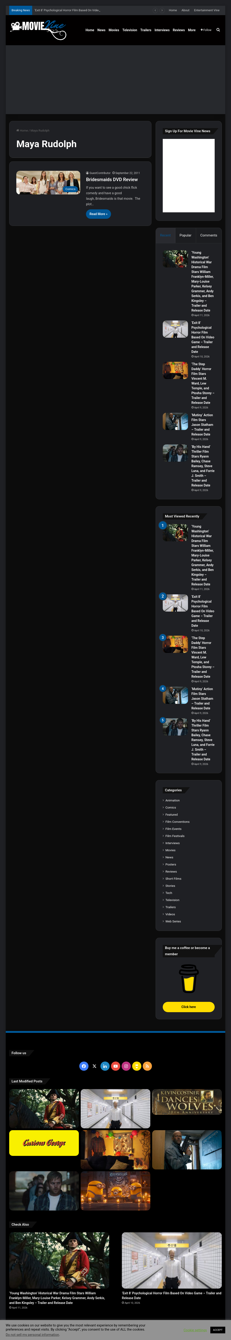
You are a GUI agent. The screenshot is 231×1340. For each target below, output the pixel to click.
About (186, 10)
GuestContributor (100, 173)
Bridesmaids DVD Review (112, 179)
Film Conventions (177, 821)
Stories (170, 886)
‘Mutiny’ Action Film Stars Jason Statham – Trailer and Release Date (202, 424)
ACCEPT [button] (217, 1330)
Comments (208, 235)
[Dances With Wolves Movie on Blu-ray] (187, 1102)
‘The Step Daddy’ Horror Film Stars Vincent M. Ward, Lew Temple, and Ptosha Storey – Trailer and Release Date (202, 383)
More (192, 30)
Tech (168, 893)
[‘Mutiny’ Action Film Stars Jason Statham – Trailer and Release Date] (175, 421)
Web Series (173, 921)
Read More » (98, 214)
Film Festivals (175, 836)
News (101, 30)
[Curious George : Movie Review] (44, 1143)
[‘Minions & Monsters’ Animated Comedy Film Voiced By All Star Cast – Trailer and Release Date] (115, 1191)
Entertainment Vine (207, 10)
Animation (172, 800)
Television (129, 30)
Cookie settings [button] (195, 1330)
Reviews (179, 30)
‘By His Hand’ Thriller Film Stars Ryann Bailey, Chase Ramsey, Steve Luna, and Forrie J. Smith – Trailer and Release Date (203, 466)
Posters (170, 864)
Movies (114, 30)
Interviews (162, 30)
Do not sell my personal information (32, 1335)
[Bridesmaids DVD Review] (48, 182)
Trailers (145, 30)
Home (173, 10)
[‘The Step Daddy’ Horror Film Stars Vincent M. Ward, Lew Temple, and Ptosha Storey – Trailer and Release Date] (175, 370)
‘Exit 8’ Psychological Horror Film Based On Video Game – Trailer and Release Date (202, 337)
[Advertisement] (115, 80)
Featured (171, 814)
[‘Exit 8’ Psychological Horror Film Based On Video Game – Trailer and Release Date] (175, 329)
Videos (170, 914)
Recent (165, 235)
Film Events (173, 829)
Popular (185, 235)
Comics (170, 807)
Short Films (173, 878)
